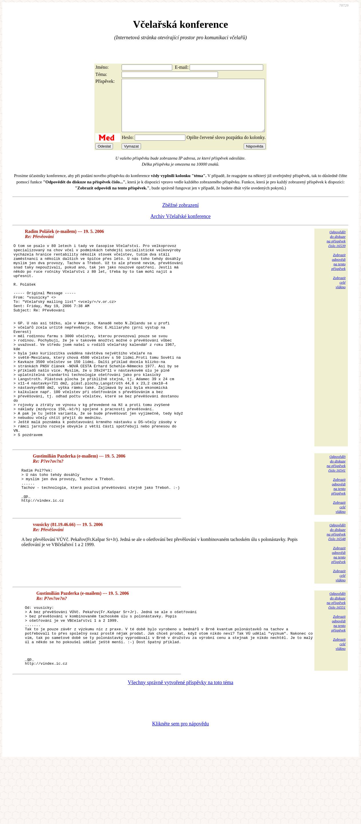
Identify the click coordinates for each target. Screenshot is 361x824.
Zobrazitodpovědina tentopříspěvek (338, 272)
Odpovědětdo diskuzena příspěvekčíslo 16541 (336, 513)
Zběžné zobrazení (180, 215)
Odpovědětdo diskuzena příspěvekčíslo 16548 (336, 582)
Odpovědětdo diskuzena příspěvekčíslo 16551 (336, 650)
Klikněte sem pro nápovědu (180, 785)
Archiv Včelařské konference (180, 226)
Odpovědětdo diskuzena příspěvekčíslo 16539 (336, 249)
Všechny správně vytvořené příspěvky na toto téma (180, 744)
